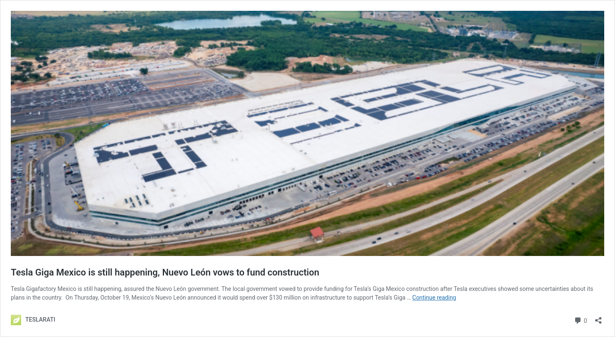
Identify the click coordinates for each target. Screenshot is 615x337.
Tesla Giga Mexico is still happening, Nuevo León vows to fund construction (165, 272)
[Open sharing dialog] (598, 317)
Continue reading (434, 297)
